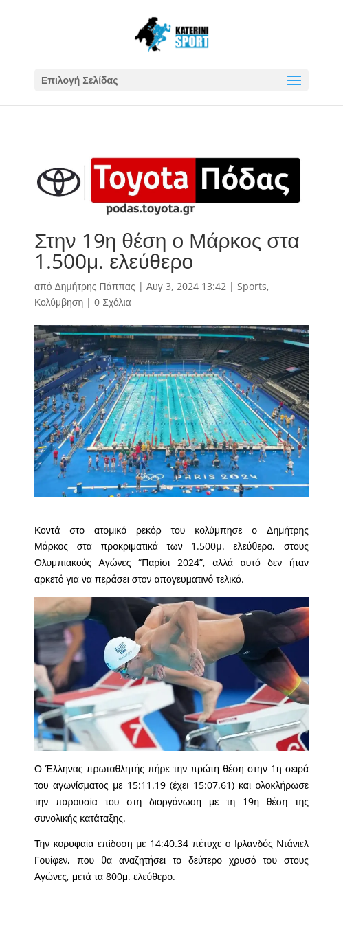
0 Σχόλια (112, 302)
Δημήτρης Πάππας (94, 286)
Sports (252, 286)
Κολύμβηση (58, 302)
